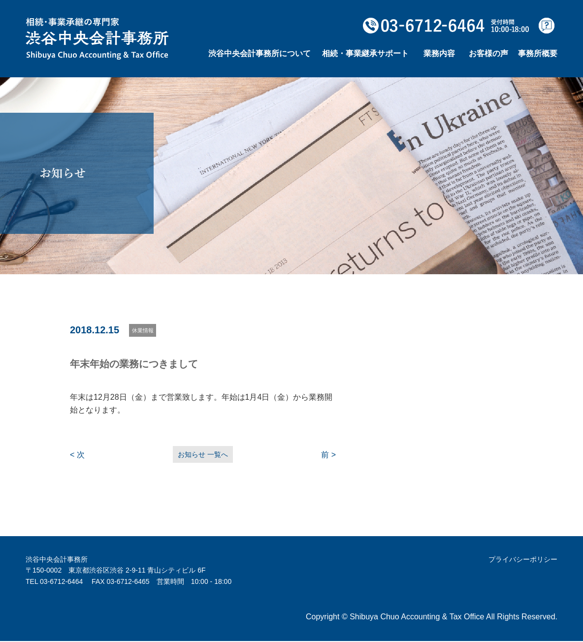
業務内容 (439, 53)
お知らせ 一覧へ (202, 454)
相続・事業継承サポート (365, 53)
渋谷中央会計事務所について (259, 53)
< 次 (77, 455)
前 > (328, 455)
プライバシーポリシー (522, 560)
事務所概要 (537, 53)
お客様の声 (488, 53)
